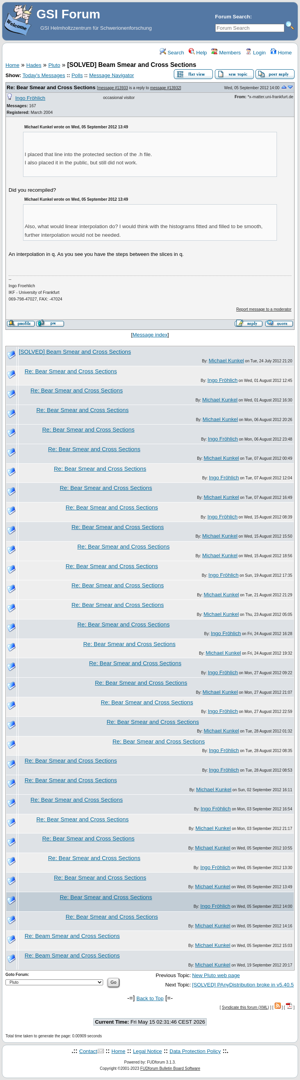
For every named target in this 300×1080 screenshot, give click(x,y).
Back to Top (149, 998)
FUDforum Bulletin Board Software (170, 1068)
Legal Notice (147, 1051)
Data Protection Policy (195, 1051)
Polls (77, 75)
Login (255, 53)
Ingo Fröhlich (30, 98)
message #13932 (165, 88)
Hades (33, 65)
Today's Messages (43, 75)
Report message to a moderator (263, 309)
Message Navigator (111, 75)
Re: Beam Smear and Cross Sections (72, 936)
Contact (88, 1051)
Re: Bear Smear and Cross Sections (51, 87)
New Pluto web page (216, 975)
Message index (150, 335)
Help (198, 53)
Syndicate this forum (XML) (245, 1007)
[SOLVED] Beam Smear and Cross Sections (75, 352)
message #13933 (113, 88)
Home (281, 53)
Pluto (54, 65)
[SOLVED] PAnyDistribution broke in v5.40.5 (243, 985)
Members (226, 53)
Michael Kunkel (226, 361)
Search (172, 53)
